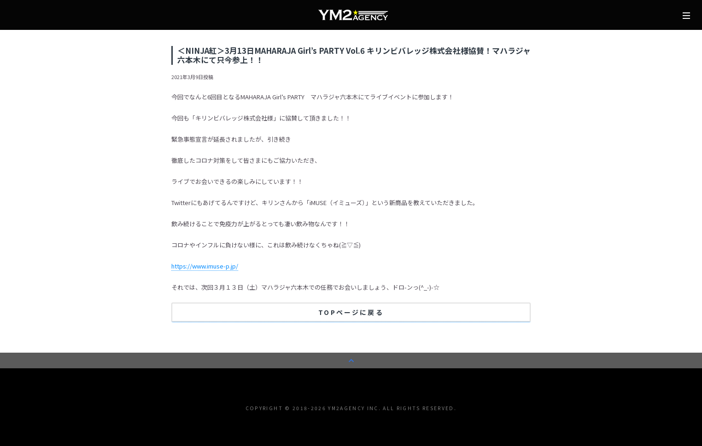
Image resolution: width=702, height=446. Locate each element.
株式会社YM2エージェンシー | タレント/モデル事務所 (353, 15)
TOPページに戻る (350, 312)
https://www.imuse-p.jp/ (204, 266)
